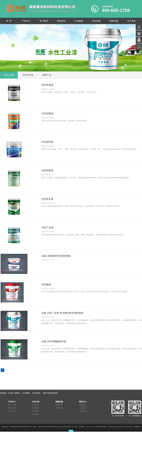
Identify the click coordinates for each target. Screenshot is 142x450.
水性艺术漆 (12, 408)
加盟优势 (59, 405)
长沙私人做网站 (14, 393)
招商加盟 (114, 21)
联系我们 (35, 408)
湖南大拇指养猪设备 (50, 393)
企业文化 (35, 414)
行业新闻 (79, 21)
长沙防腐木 (36, 393)
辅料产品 (12, 411)
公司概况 (35, 405)
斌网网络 (137, 427)
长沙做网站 (26, 393)
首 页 (8, 21)
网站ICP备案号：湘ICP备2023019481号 (110, 427)
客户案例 (44, 21)
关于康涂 (131, 21)
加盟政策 (59, 408)
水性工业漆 (12, 405)
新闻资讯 (61, 21)
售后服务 (35, 411)
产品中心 (26, 21)
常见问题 (96, 21)
